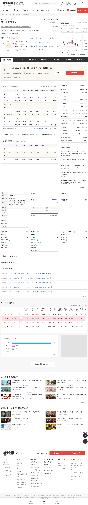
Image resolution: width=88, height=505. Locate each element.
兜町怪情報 (26, 383)
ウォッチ (76, 3)
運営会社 (6, 493)
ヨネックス (14, 320)
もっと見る (82, 83)
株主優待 (56, 59)
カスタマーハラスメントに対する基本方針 (25, 495)
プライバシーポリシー (53, 493)
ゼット (13, 325)
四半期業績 (31, 59)
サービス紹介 (15, 493)
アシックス (14, 312)
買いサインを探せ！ (28, 397)
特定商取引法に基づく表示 (76, 493)
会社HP (55, 26)
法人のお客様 (77, 451)
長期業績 (43, 59)
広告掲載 (24, 493)
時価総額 (6, 336)
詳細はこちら (78, 71)
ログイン (82, 3)
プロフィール (19, 59)
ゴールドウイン (16, 14)
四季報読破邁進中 (27, 390)
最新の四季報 (7, 60)
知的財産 (63, 493)
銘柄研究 (27, 10)
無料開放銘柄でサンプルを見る (12, 75)
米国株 (60, 10)
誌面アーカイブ (80, 59)
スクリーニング (38, 10)
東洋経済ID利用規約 (44, 495)
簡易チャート (71, 54)
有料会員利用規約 (57, 495)
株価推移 (69, 59)
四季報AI (71, 10)
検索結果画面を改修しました (21, 3)
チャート (69, 3)
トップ (5, 10)
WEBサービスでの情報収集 (36, 493)
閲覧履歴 (63, 3)
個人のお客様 (59, 451)
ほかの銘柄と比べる (41, 362)
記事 (16, 10)
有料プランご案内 (82, 10)
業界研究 (50, 10)
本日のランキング (72, 390)
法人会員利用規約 (70, 495)
